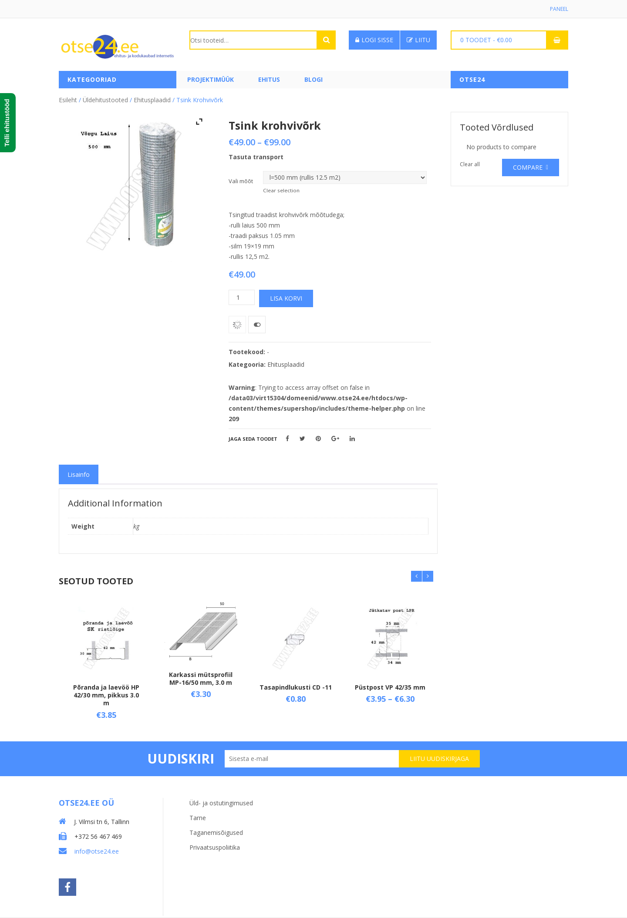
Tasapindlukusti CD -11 (296, 687)
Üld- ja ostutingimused (221, 803)
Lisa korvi (286, 298)
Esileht (68, 100)
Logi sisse (374, 40)
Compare (528, 167)
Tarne (197, 818)
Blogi (313, 79)
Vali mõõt (241, 181)
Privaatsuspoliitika (214, 847)
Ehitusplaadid (152, 100)
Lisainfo (78, 474)
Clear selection (281, 190)
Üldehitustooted (105, 100)
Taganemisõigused (216, 832)
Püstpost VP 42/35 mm (390, 687)
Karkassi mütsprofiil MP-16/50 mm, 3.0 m (201, 678)
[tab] (78, 474)
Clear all (470, 164)
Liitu (418, 40)
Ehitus (269, 79)
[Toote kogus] (242, 297)
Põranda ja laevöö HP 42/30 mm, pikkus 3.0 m (106, 695)
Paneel (559, 9)
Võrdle (257, 324)
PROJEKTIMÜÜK (210, 79)
